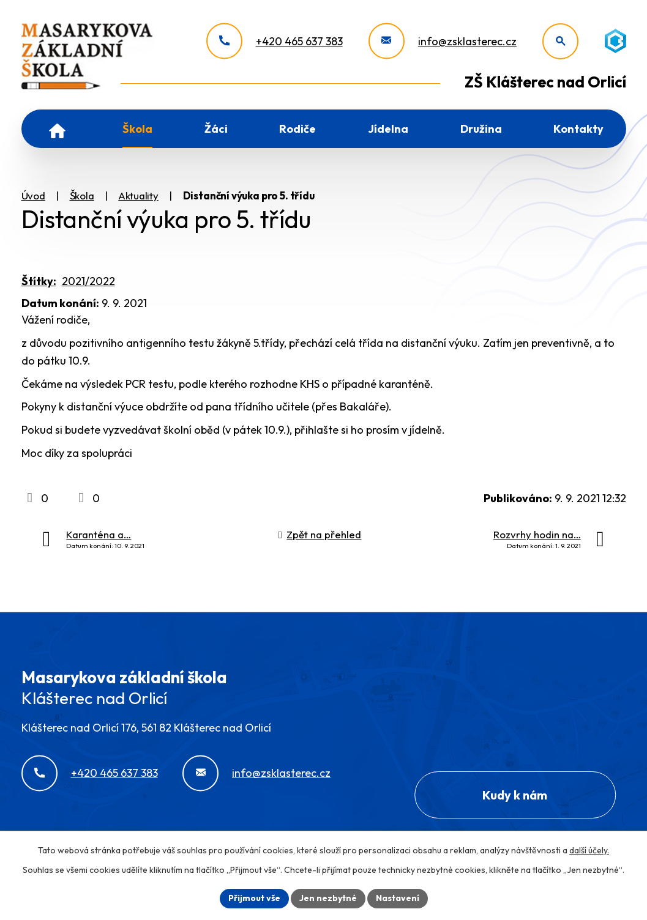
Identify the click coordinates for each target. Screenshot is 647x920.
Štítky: (38, 281)
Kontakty (578, 129)
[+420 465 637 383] (274, 41)
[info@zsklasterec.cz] (442, 41)
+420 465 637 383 (114, 773)
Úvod (57, 128)
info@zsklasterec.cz (281, 773)
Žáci (216, 129)
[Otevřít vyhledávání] (560, 41)
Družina (481, 129)
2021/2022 (88, 281)
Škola (137, 129)
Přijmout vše (254, 897)
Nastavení (397, 897)
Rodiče (297, 129)
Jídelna (388, 129)
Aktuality (138, 195)
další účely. (589, 850)
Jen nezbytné (328, 897)
